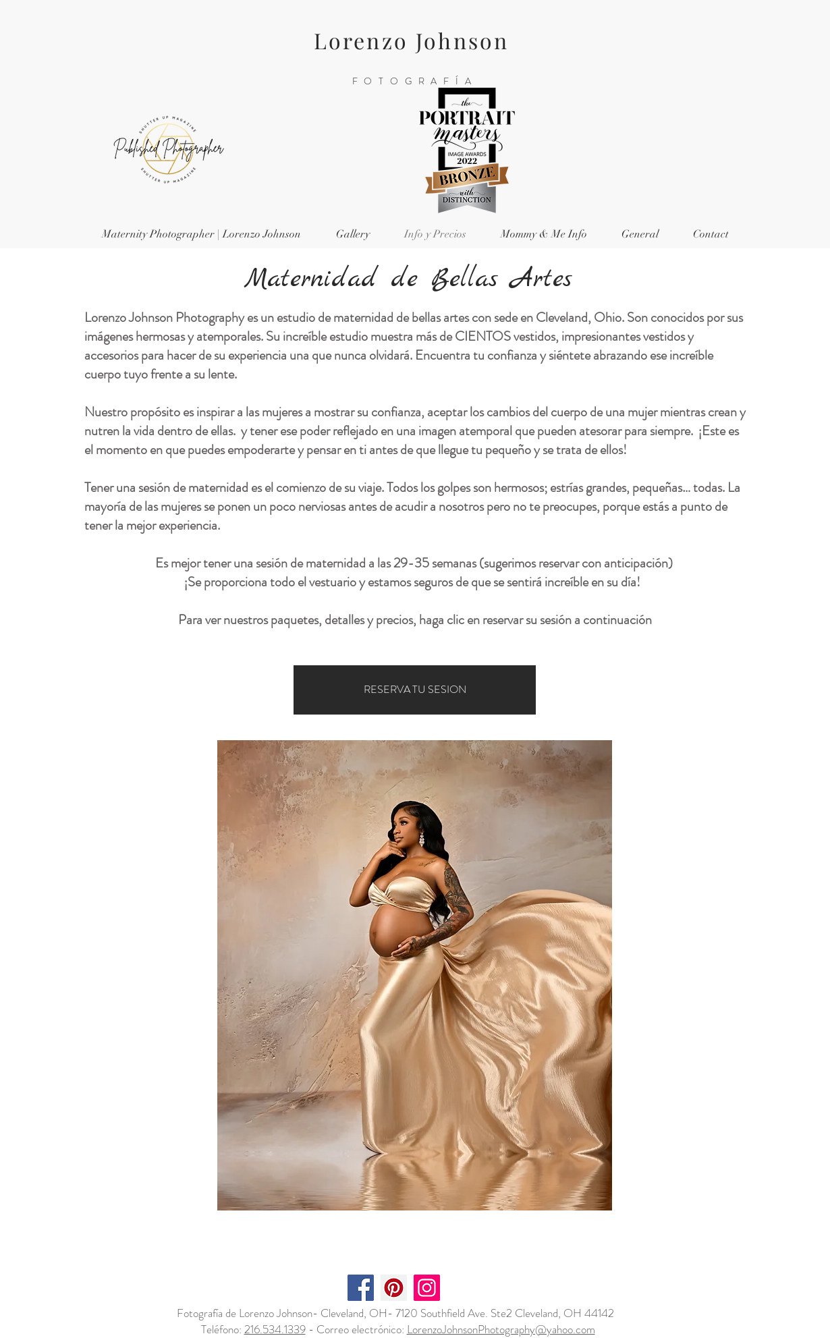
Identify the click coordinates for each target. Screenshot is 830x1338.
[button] (353, 234)
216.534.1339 (275, 1329)
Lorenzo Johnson (411, 40)
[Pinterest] (394, 1288)
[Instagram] (427, 1288)
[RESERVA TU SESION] (415, 690)
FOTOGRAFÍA (415, 81)
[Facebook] (361, 1288)
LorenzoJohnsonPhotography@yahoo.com (501, 1329)
